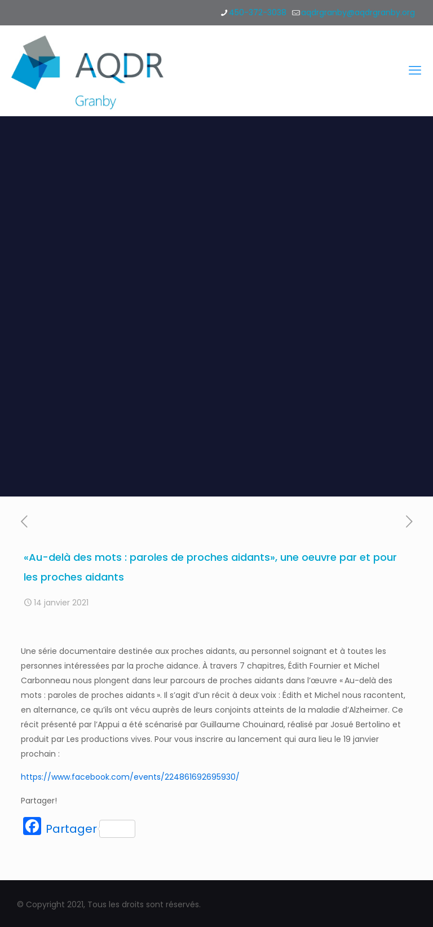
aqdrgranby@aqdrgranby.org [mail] (358, 12)
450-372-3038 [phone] (257, 12)
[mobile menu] (415, 70)
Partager (90, 829)
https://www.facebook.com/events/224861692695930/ (130, 777)
